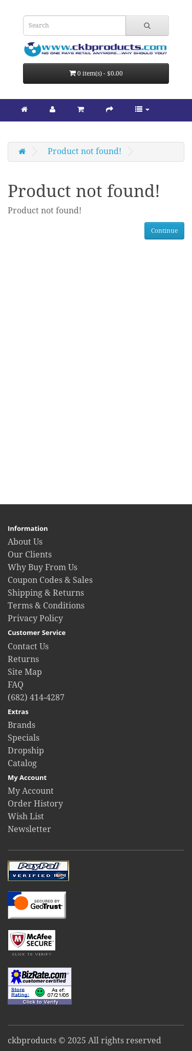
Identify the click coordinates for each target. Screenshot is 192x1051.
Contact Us (28, 646)
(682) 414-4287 (36, 697)
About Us (25, 542)
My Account (31, 791)
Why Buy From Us (42, 567)
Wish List (26, 816)
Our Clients (30, 554)
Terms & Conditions (46, 605)
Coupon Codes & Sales (50, 580)
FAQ (16, 685)
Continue (164, 230)
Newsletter (29, 829)
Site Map (25, 672)
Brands (21, 725)
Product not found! (84, 151)
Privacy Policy (35, 618)
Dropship (26, 750)
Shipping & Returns (46, 593)
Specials (23, 738)
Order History (35, 804)
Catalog (22, 763)
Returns (23, 659)
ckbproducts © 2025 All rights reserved (84, 1040)
